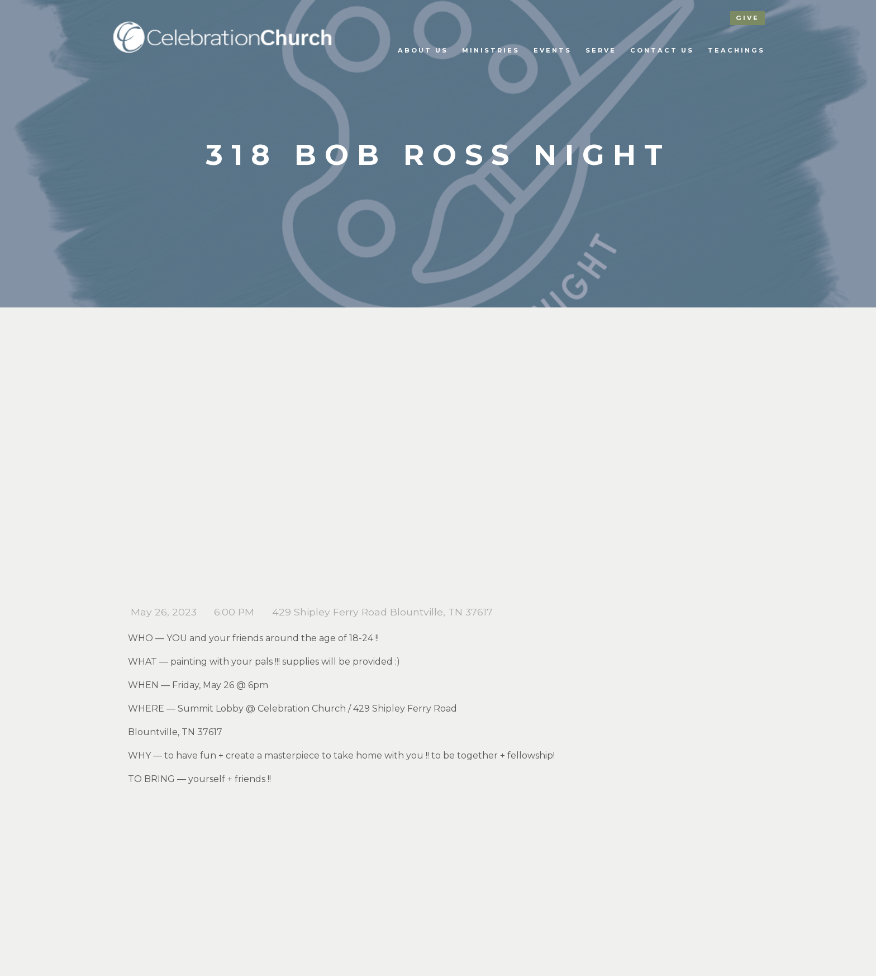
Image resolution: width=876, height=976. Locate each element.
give (747, 18)
